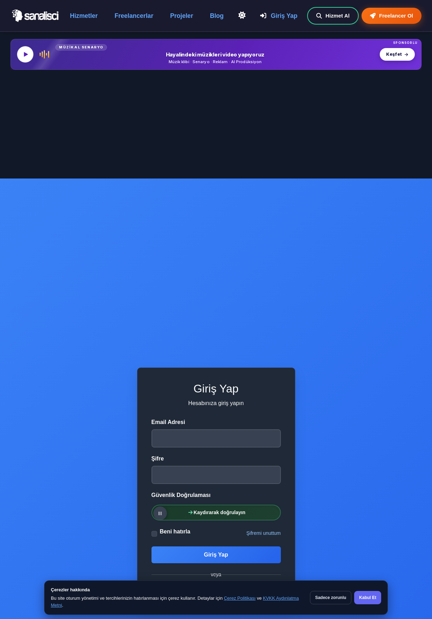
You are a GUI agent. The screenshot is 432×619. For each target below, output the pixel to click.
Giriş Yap (278, 15)
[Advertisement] (216, 126)
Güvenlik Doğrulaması (181, 495)
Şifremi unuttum (263, 533)
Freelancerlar (134, 15)
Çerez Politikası (239, 598)
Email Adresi (168, 422)
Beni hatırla (175, 531)
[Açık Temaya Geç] (242, 15)
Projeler (182, 15)
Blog (217, 15)
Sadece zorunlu (330, 597)
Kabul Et (367, 597)
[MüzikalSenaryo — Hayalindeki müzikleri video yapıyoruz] (216, 54)
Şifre (157, 459)
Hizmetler (84, 15)
